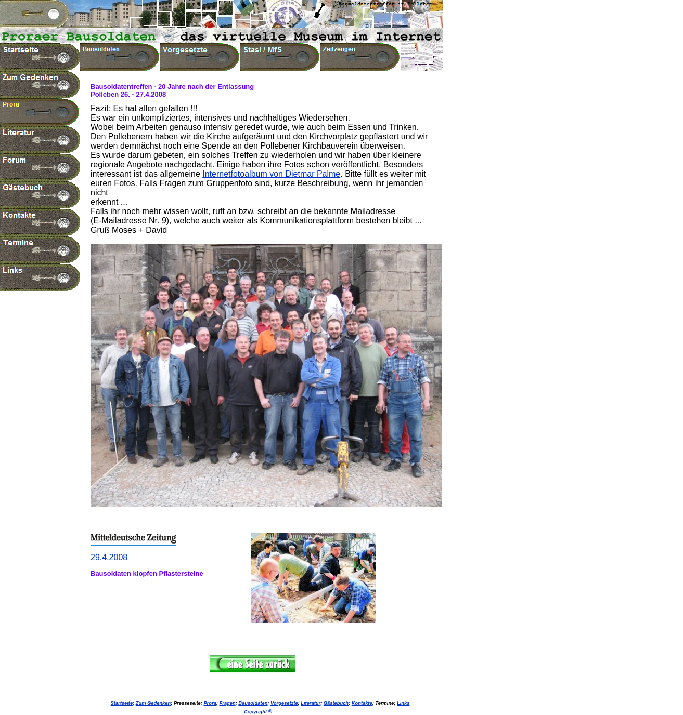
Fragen (228, 703)
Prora (209, 703)
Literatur (310, 703)
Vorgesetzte (284, 703)
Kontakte (362, 703)
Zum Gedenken (153, 703)
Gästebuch (336, 703)
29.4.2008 (109, 557)
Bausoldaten (252, 703)
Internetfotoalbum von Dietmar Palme (271, 173)
